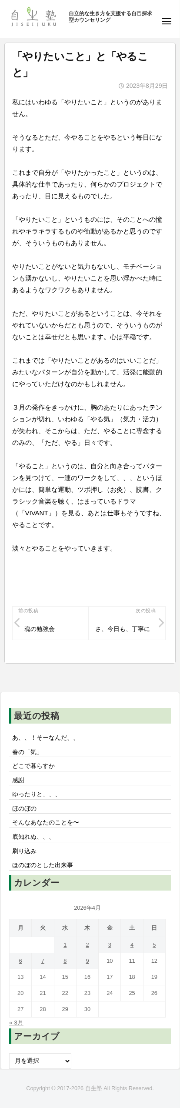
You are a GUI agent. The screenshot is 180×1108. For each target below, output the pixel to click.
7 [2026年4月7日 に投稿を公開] (42, 961)
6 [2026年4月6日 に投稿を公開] (20, 961)
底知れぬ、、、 (33, 837)
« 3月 (16, 1022)
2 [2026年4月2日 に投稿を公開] (87, 944)
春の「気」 (27, 752)
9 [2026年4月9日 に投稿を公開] (87, 961)
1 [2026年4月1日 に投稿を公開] (65, 944)
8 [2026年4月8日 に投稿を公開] (65, 961)
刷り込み (24, 851)
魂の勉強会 (39, 629)
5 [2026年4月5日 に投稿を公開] (154, 944)
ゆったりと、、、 (36, 794)
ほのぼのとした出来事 (42, 865)
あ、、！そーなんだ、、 (45, 737)
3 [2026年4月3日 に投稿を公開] (109, 944)
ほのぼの (24, 808)
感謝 (18, 780)
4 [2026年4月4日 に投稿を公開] (131, 944)
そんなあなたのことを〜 (45, 822)
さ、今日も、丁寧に (122, 629)
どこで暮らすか (33, 766)
